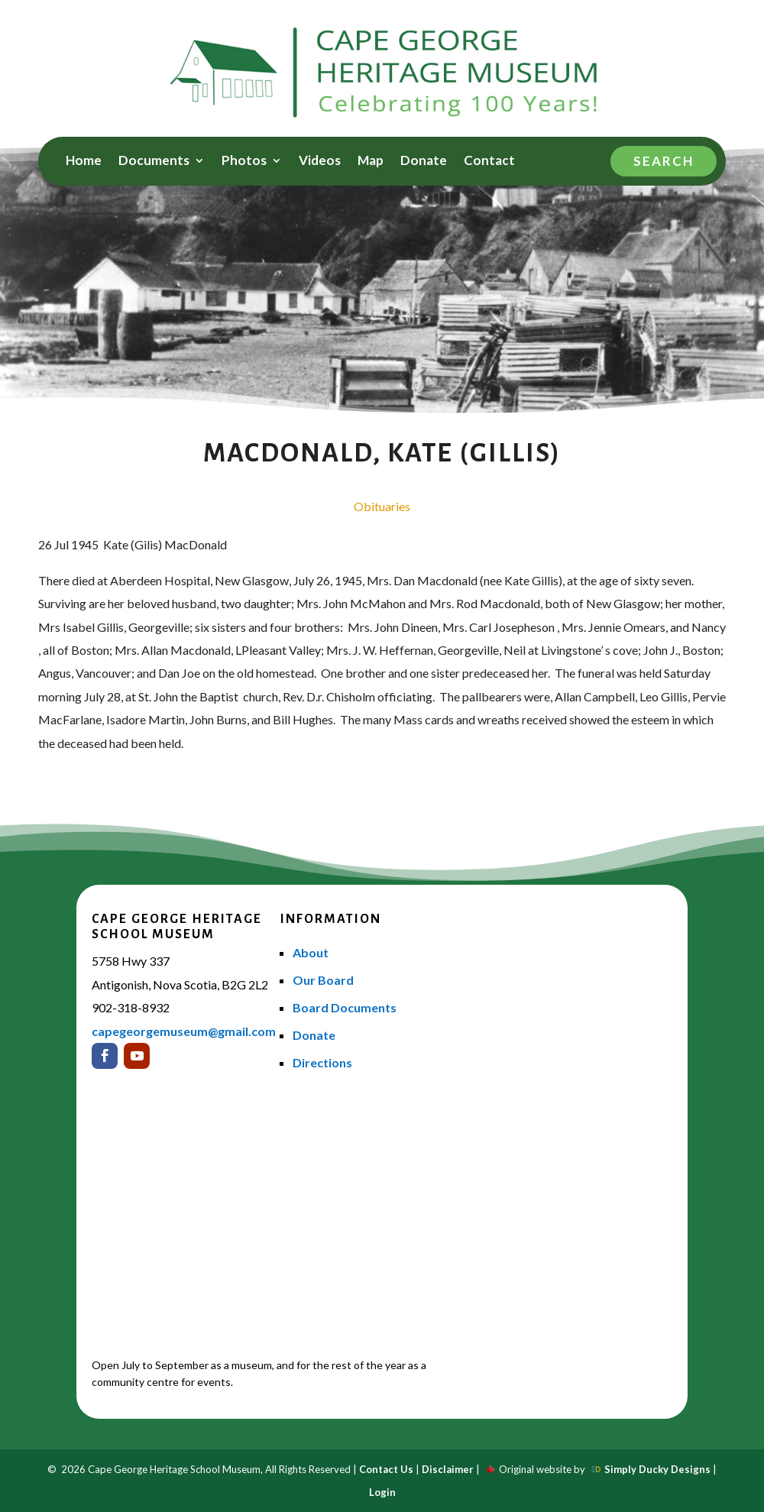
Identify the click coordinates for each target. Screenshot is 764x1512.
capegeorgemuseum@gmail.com (184, 1031)
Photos (244, 161)
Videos (320, 161)
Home (84, 161)
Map (371, 161)
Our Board (323, 980)
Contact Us (386, 1469)
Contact (489, 161)
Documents (153, 161)
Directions (322, 1062)
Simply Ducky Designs (657, 1469)
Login (382, 1492)
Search (663, 161)
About (311, 952)
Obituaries (382, 506)
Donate (423, 161)
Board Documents (345, 1007)
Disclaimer (448, 1469)
